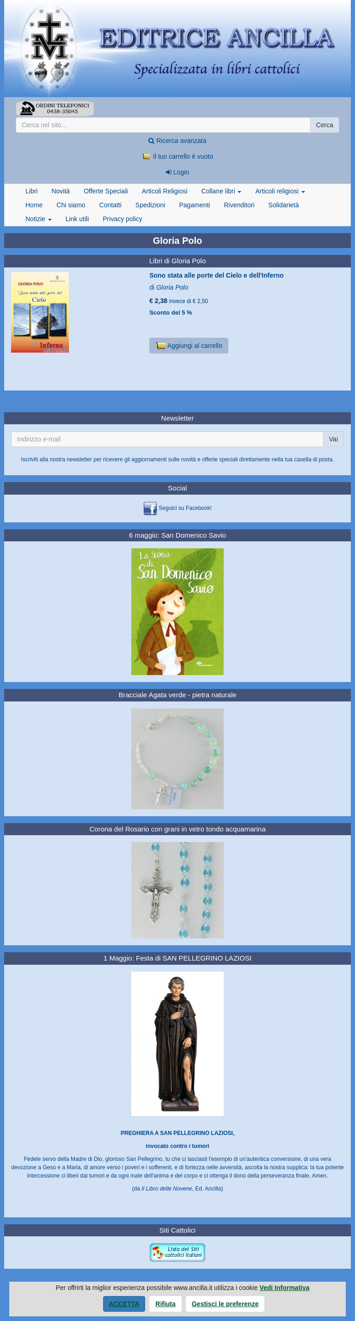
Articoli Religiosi (165, 191)
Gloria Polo (172, 287)
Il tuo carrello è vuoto (177, 156)
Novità (60, 191)
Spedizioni (150, 205)
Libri (31, 191)
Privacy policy (122, 219)
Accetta (124, 1304)
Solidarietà (284, 205)
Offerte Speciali (106, 191)
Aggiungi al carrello (188, 345)
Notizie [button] (38, 219)
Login (177, 172)
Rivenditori (239, 205)
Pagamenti (194, 205)
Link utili (77, 219)
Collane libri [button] (221, 191)
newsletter (79, 459)
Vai (333, 439)
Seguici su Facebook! (185, 508)
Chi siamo (70, 205)
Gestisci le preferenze (225, 1304)
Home (34, 205)
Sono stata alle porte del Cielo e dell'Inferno (216, 275)
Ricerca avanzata (177, 140)
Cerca (324, 125)
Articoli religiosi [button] (280, 191)
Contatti (110, 205)
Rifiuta (165, 1304)
